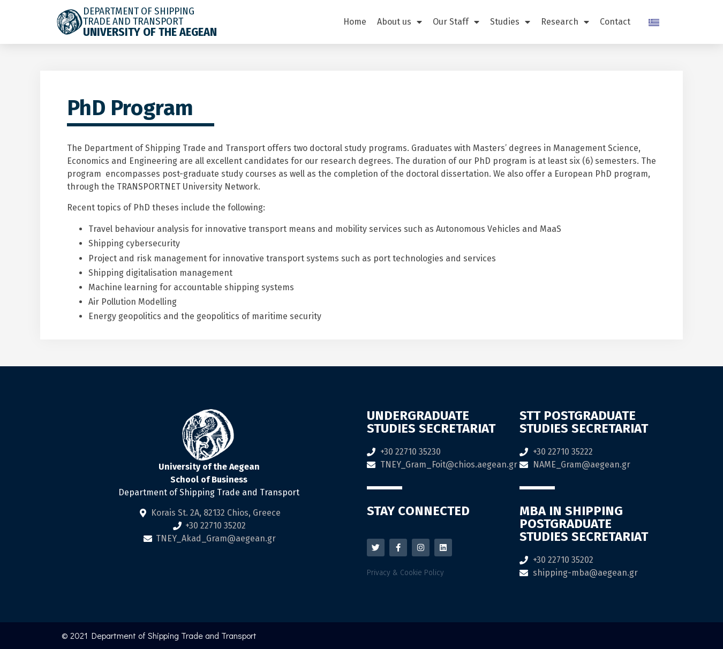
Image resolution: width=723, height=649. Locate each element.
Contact (615, 22)
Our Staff (456, 22)
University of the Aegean (150, 32)
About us (399, 22)
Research (565, 22)
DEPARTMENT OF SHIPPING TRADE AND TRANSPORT (138, 16)
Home (354, 22)
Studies (510, 22)
